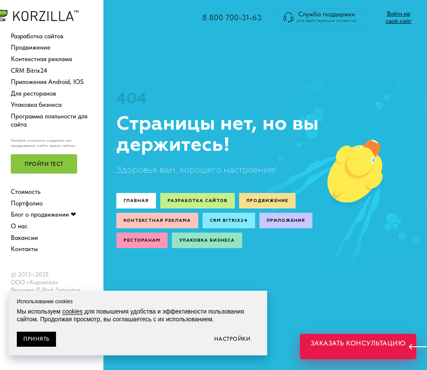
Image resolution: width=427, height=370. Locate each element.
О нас (19, 226)
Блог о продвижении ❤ (43, 214)
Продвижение (30, 47)
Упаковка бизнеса (36, 105)
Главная (136, 201)
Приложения (286, 220)
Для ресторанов (33, 93)
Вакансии (24, 238)
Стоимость (26, 192)
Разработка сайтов (37, 36)
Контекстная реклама (41, 59)
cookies (72, 311)
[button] (44, 164)
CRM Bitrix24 (29, 71)
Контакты (24, 249)
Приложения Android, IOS (47, 82)
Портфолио (27, 203)
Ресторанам (142, 240)
